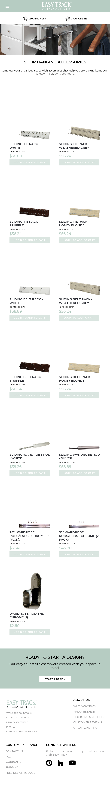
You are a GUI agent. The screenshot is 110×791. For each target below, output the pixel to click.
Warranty (13, 762)
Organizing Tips (85, 727)
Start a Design (55, 679)
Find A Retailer (84, 711)
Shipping (12, 767)
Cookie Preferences (17, 718)
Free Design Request (21, 772)
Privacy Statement (17, 722)
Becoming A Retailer (88, 717)
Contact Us (14, 751)
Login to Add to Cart (29, 162)
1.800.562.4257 (34, 18)
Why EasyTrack (85, 706)
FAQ (8, 756)
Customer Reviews (87, 722)
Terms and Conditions (18, 713)
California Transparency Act (23, 731)
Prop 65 (10, 727)
